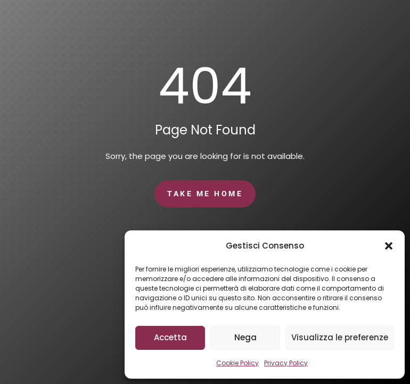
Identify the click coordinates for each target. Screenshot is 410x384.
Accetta (170, 337)
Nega (245, 337)
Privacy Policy (286, 362)
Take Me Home (205, 193)
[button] (388, 246)
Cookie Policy (237, 362)
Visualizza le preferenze (339, 337)
